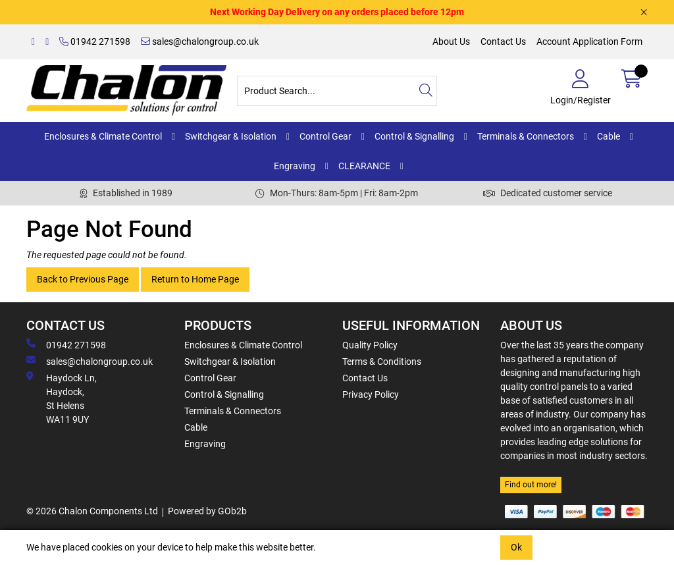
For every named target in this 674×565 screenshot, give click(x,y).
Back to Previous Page (82, 279)
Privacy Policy (370, 394)
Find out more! (531, 484)
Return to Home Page (195, 279)
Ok (516, 547)
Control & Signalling (414, 136)
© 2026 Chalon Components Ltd (92, 511)
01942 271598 (94, 41)
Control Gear (325, 136)
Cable (608, 136)
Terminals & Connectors (525, 136)
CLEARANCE (364, 166)
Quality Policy (370, 345)
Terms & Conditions (381, 361)
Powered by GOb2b (207, 511)
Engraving (294, 166)
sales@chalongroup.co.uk (200, 41)
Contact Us (503, 41)
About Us (451, 41)
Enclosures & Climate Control (103, 136)
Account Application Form (589, 41)
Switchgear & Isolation (230, 136)
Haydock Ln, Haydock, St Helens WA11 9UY (61, 398)
